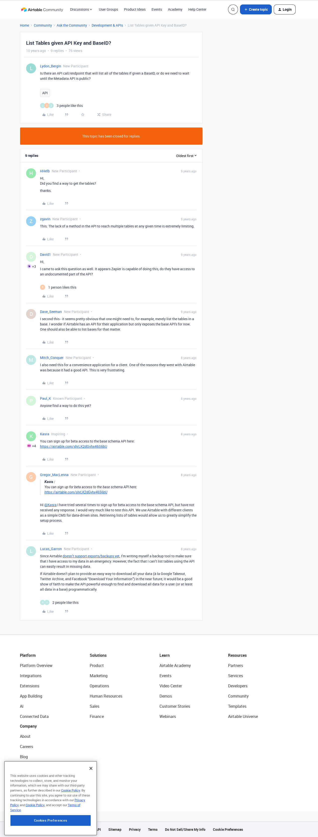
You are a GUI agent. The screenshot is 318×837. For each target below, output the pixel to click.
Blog (24, 756)
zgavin (45, 219)
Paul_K (45, 398)
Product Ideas (135, 9)
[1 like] (58, 287)
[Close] (90, 795)
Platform (28, 655)
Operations (99, 686)
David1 (45, 254)
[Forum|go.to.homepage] (42, 9)
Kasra (44, 434)
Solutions (98, 655)
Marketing (99, 675)
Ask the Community (72, 25)
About (25, 736)
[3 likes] (61, 105)
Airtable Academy (175, 665)
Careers (26, 746)
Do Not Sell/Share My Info (185, 829)
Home (24, 25)
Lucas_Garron (51, 548)
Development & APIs (107, 25)
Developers (237, 686)
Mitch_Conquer (52, 357)
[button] (256, 9)
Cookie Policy (70, 817)
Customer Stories (174, 706)
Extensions (29, 686)
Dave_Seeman (51, 311)
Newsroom (29, 777)
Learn (164, 655)
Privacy (135, 829)
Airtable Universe (243, 716)
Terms (153, 829)
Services (235, 675)
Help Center (197, 9)
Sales (94, 706)
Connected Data (34, 716)
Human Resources (106, 696)
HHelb (45, 171)
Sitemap (114, 829)
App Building (31, 696)
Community (43, 25)
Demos (165, 696)
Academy (175, 9)
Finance (97, 716)
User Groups (108, 9)
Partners (235, 665)
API (45, 92)
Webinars (167, 716)
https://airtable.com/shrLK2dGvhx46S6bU (73, 446)
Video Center (170, 686)
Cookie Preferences (228, 829)
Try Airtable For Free (37, 787)
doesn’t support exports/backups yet (91, 556)
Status (26, 767)
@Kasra (50, 504)
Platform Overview (36, 665)
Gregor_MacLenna (54, 474)
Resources (237, 655)
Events (157, 9)
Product (97, 665)
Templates (237, 706)
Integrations (30, 675)
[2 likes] (59, 602)
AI (22, 706)
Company (28, 726)
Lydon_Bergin (50, 66)
